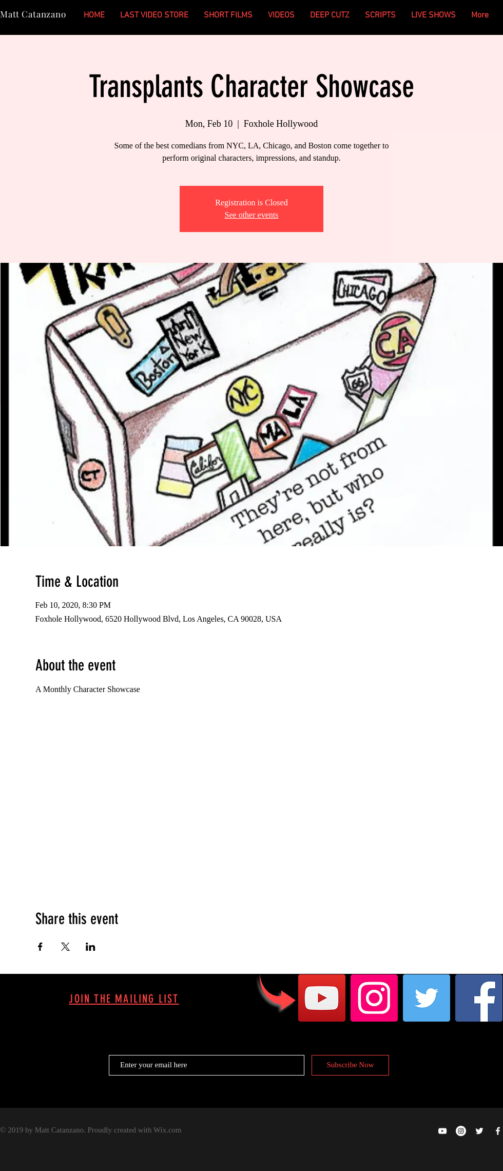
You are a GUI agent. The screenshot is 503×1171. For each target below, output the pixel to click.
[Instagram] (374, 998)
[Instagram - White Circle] (461, 1131)
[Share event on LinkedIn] (90, 947)
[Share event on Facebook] (40, 947)
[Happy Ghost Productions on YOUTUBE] (442, 1131)
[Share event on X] (65, 947)
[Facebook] (478, 998)
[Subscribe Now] (350, 1065)
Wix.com (167, 1130)
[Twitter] (426, 998)
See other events (252, 214)
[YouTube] (321, 998)
